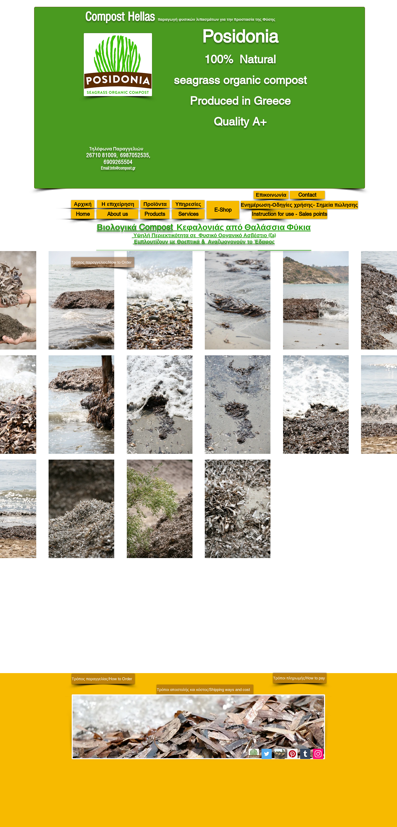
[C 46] (279, 754)
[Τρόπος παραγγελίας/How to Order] (102, 262)
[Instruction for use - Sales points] (289, 214)
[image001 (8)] (254, 754)
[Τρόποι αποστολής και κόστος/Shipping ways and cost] (205, 689)
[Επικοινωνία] (271, 195)
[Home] (82, 214)
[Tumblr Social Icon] (305, 754)
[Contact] (307, 195)
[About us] (117, 214)
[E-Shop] (223, 210)
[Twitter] (267, 754)
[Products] (154, 214)
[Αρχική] (82, 204)
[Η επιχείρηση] (118, 204)
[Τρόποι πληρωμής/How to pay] (299, 678)
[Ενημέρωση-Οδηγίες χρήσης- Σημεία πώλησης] (299, 205)
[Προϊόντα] (155, 204)
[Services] (188, 214)
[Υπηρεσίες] (188, 204)
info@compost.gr (122, 168)
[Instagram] (318, 754)
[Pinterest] (292, 754)
